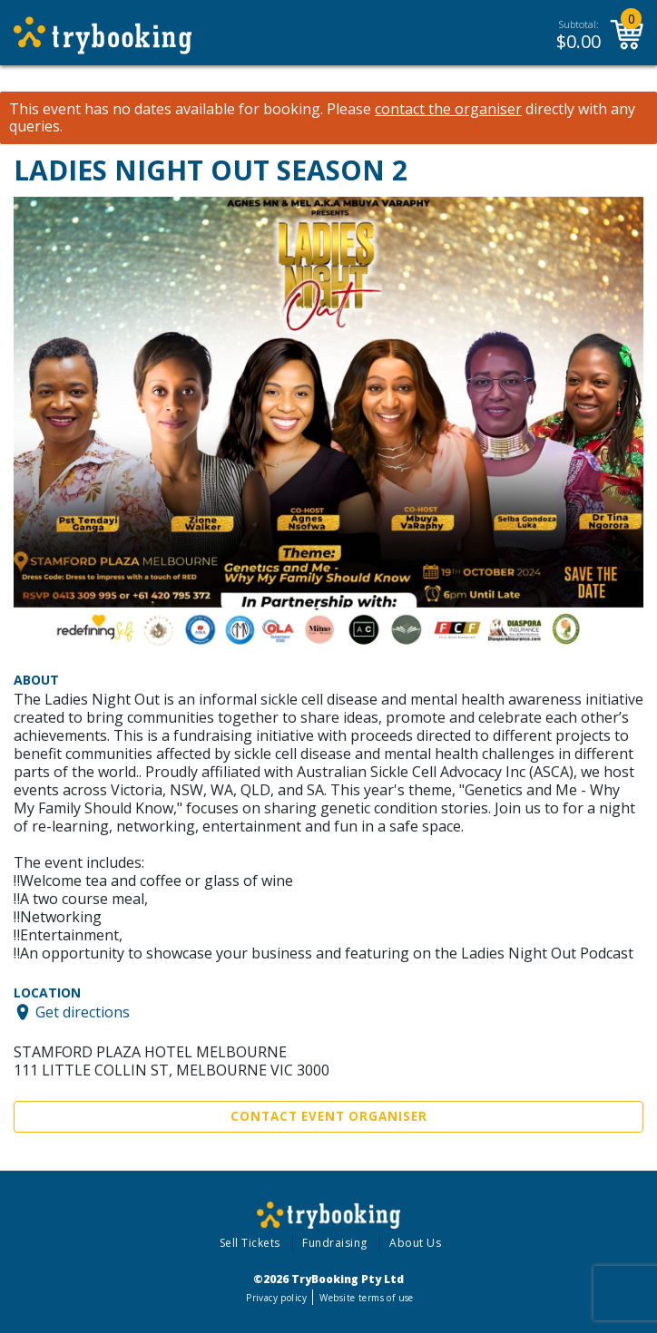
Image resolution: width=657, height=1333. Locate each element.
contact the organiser (448, 109)
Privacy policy (276, 1297)
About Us (415, 1242)
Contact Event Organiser (328, 1116)
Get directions (82, 1012)
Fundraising (335, 1242)
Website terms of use (366, 1297)
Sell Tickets (250, 1242)
